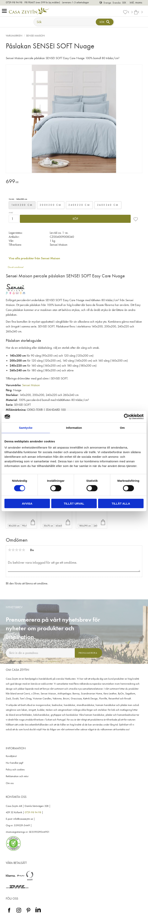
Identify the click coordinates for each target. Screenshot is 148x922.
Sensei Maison (31, 385)
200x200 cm (51, 205)
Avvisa (27, 503)
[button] (5, 11)
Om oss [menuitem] (10, 783)
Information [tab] (74, 427)
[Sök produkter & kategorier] (65, 22)
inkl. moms (136, 2)
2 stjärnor (13, 550)
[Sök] (105, 22)
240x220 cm (79, 205)
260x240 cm (108, 205)
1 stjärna (9, 550)
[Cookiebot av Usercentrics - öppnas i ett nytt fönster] (127, 417)
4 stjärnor (20, 550)
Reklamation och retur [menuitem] (17, 776)
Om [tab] (122, 427)
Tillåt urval (74, 503)
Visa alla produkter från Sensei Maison (34, 258)
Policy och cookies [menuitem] (15, 769)
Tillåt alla (121, 503)
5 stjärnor (23, 550)
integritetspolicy (54, 661)
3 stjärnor (16, 550)
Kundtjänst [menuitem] (11, 756)
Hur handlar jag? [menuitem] (14, 762)
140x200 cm (22, 205)
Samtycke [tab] (25, 427)
